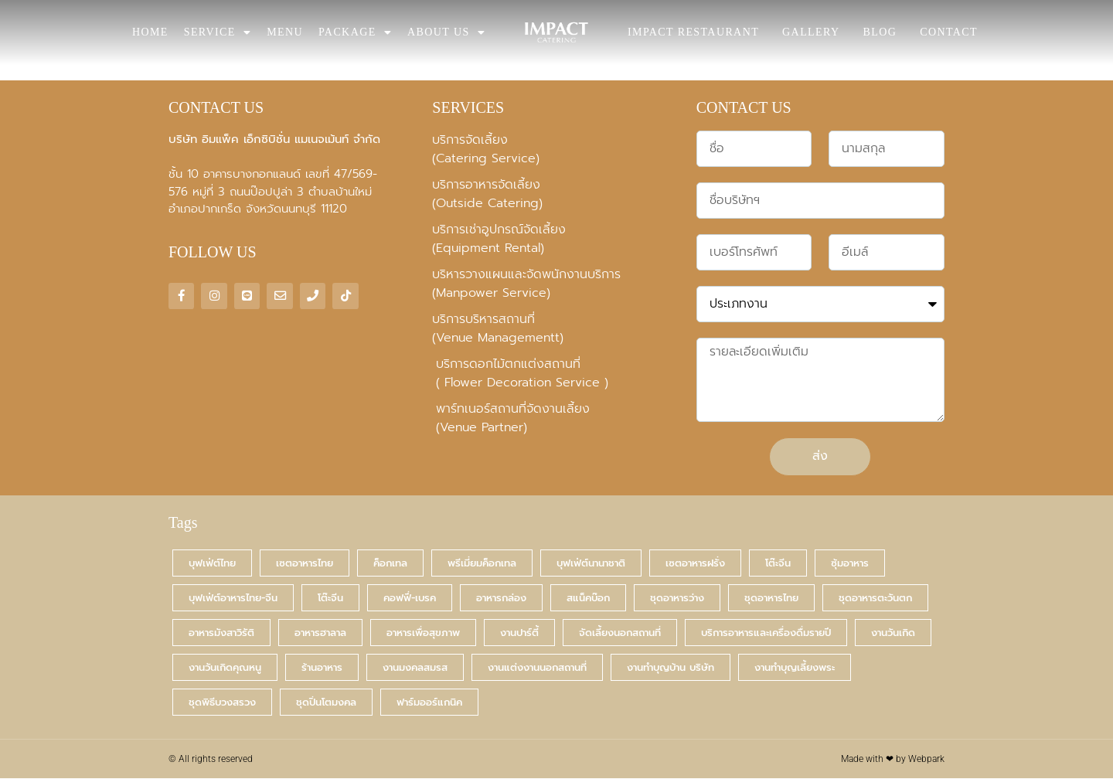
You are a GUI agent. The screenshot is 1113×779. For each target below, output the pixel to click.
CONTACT (949, 32)
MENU (285, 32)
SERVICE (217, 32)
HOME (150, 32)
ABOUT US (446, 32)
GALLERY (810, 32)
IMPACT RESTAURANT (693, 32)
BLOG (880, 32)
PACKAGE (355, 32)
